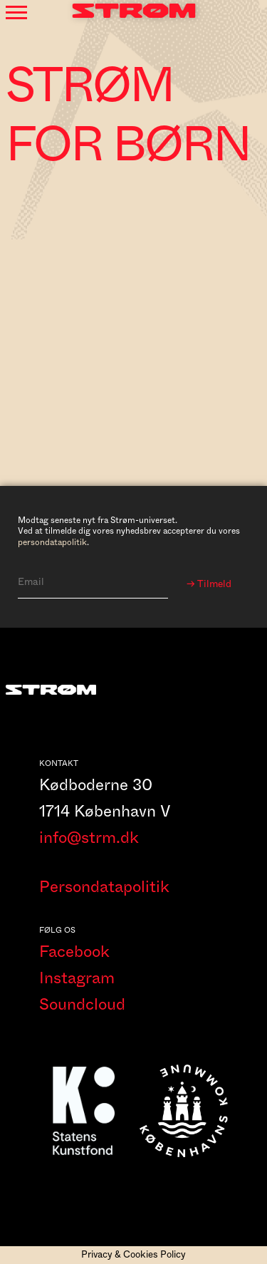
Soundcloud (82, 1004)
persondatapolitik (52, 542)
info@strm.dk (89, 838)
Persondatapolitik (104, 887)
